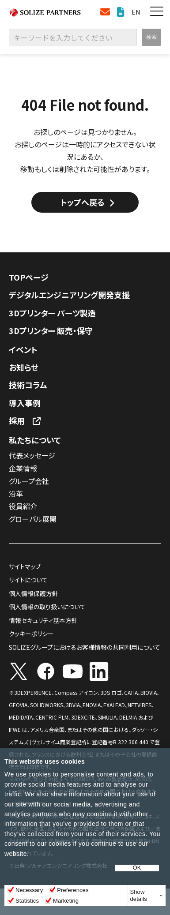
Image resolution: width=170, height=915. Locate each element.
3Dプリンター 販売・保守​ (51, 330)
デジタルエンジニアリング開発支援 (69, 294)
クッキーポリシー (31, 633)
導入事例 (25, 403)
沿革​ (16, 493)
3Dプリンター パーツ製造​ (52, 313)
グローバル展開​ (33, 519)
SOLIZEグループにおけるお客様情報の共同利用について (84, 647)
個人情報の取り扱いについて (47, 606)
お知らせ (23, 367)
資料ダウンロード (120, 12)
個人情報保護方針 (33, 593)
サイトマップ (25, 566)
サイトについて (28, 579)
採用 (17, 420)
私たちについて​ (35, 440)
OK (137, 868)
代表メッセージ (32, 455)
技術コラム (28, 384)
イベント (23, 349)
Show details (138, 895)
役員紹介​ (23, 506)
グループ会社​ (29, 481)
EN (136, 12)
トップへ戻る (82, 202)
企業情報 (23, 468)
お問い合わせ (105, 12)
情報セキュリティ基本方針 (43, 620)
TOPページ (29, 277)
